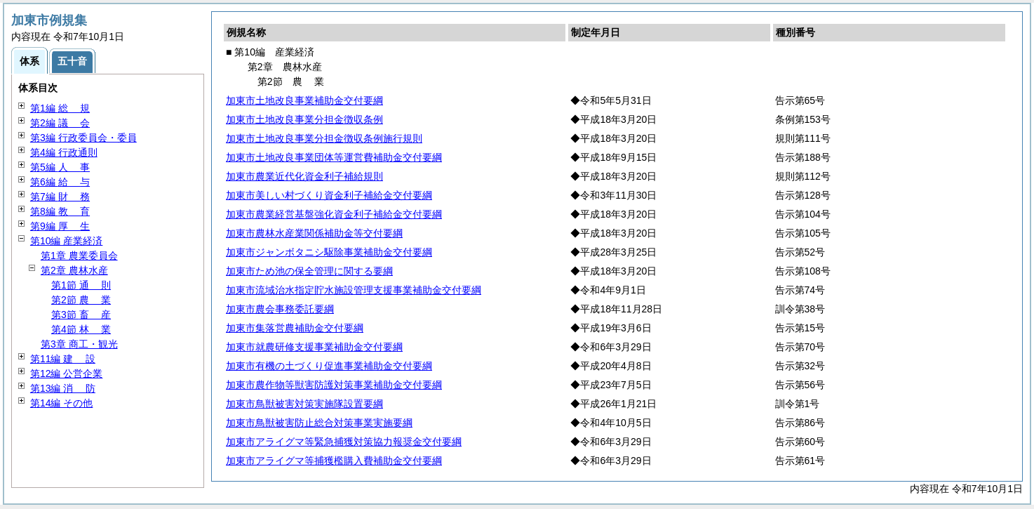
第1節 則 (81, 285)
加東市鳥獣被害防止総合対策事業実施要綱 (319, 422)
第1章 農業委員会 (79, 255)
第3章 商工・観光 (79, 344)
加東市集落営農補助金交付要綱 (294, 327)
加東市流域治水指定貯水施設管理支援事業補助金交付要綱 (353, 290)
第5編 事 (60, 167)
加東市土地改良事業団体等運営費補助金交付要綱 (334, 157)
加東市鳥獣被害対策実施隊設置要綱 (304, 403)
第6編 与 (60, 181)
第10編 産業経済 (66, 240)
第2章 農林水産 (74, 270)
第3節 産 (81, 314)
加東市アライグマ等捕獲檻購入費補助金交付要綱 (334, 460)
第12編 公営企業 (66, 373)
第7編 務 (60, 196)
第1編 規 (60, 108)
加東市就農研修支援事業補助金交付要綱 (314, 346)
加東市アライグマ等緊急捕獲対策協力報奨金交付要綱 (344, 441)
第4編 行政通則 (64, 152)
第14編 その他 (61, 403)
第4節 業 (81, 329)
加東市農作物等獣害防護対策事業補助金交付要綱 (334, 384)
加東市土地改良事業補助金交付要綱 (304, 100)
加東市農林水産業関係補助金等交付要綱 (314, 233)
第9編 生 (60, 226)
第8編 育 (60, 211)
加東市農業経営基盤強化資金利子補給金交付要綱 (334, 214)
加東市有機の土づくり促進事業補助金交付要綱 (329, 365)
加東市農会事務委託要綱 (280, 309)
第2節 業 (81, 299)
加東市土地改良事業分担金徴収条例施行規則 (324, 138)
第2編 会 (60, 122)
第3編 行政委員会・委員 (83, 137)
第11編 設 (62, 358)
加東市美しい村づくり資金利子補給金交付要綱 (329, 195)
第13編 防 (62, 388)
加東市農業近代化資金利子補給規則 (304, 176)
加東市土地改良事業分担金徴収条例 (304, 119)
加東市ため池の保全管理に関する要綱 (309, 271)
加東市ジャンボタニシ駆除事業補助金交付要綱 (329, 252)
